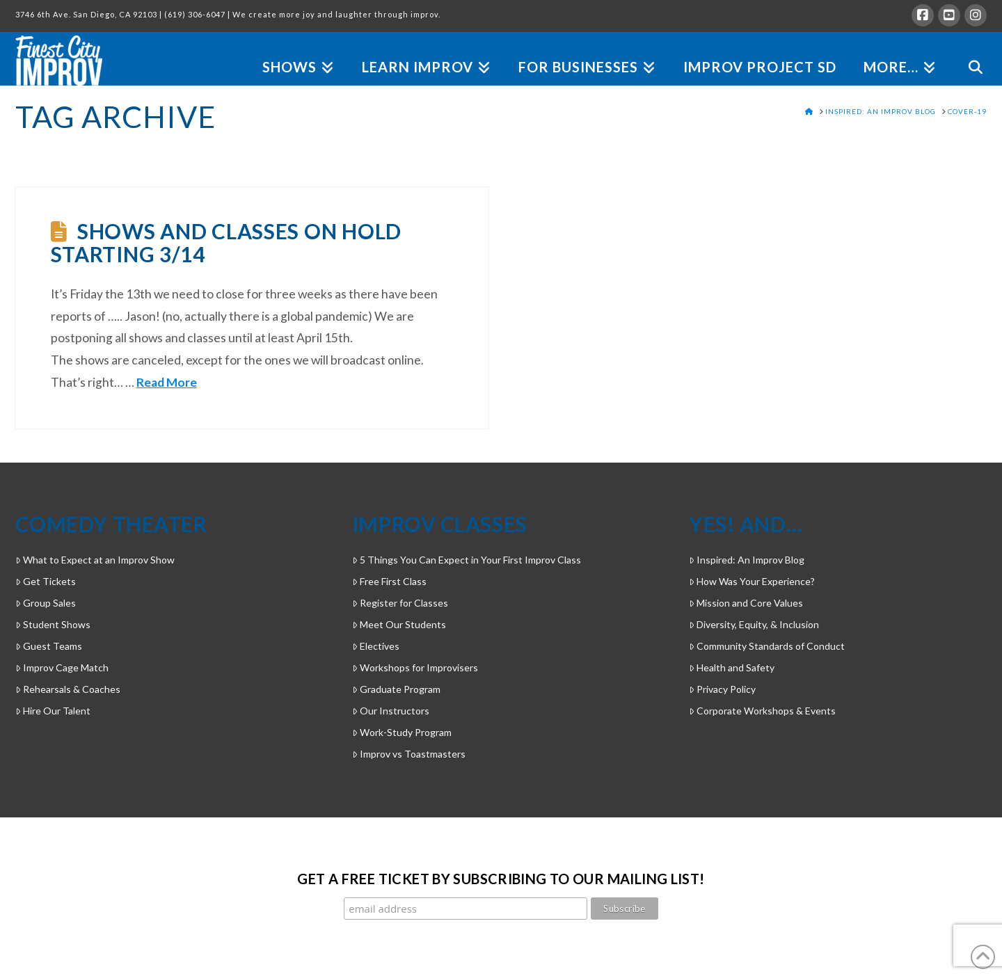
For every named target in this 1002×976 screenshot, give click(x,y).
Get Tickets (45, 581)
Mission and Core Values (746, 603)
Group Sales (45, 603)
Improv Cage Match (62, 667)
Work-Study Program (402, 732)
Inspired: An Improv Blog (746, 560)
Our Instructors (390, 711)
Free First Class (389, 581)
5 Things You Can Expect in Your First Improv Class (466, 560)
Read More (166, 382)
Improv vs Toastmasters (409, 754)
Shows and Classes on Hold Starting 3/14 (226, 242)
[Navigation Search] (968, 51)
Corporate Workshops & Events (762, 711)
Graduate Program (396, 689)
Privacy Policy (722, 689)
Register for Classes (400, 603)
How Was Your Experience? (752, 581)
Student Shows (52, 624)
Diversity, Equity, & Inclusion (754, 624)
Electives (375, 646)
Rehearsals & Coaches (67, 689)
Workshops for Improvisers (415, 667)
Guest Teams (48, 646)
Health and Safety (731, 667)
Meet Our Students (399, 624)
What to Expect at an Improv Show (95, 560)
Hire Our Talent (52, 711)
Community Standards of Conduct (767, 646)
